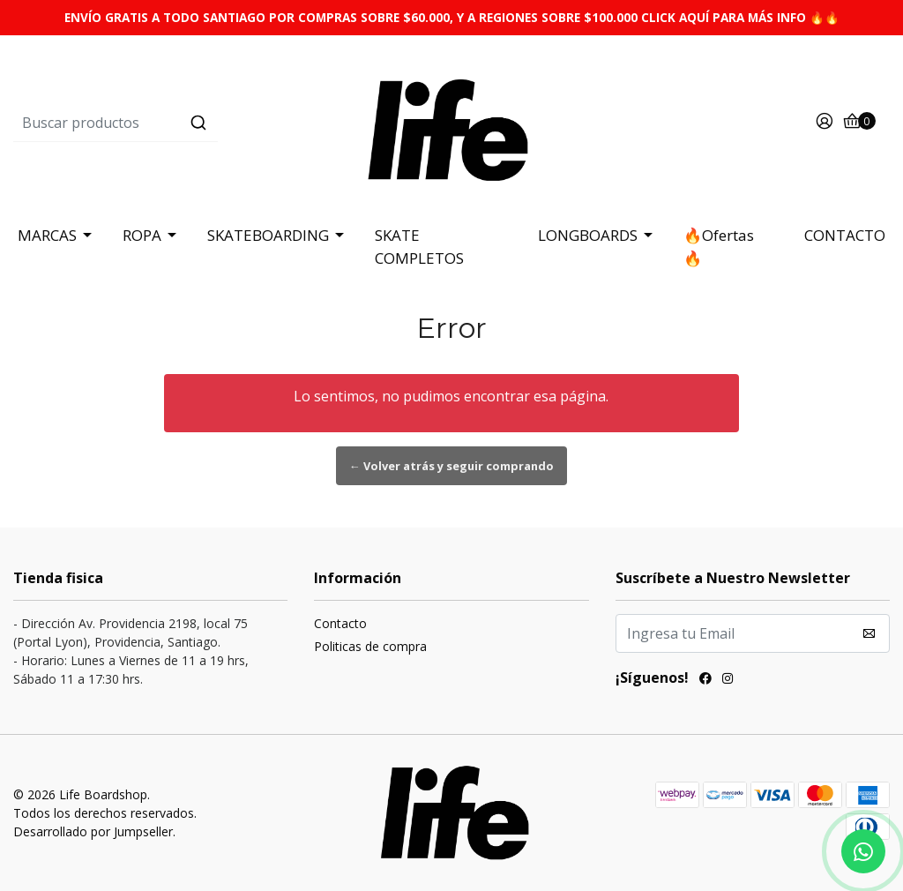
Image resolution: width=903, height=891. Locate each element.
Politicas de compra (370, 646)
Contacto (340, 623)
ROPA (142, 235)
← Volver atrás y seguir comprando (451, 466)
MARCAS (47, 235)
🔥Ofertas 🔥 (718, 246)
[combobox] (159, 122)
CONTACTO (844, 235)
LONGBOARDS (588, 235)
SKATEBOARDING (268, 235)
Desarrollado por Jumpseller (93, 831)
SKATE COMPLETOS (419, 246)
